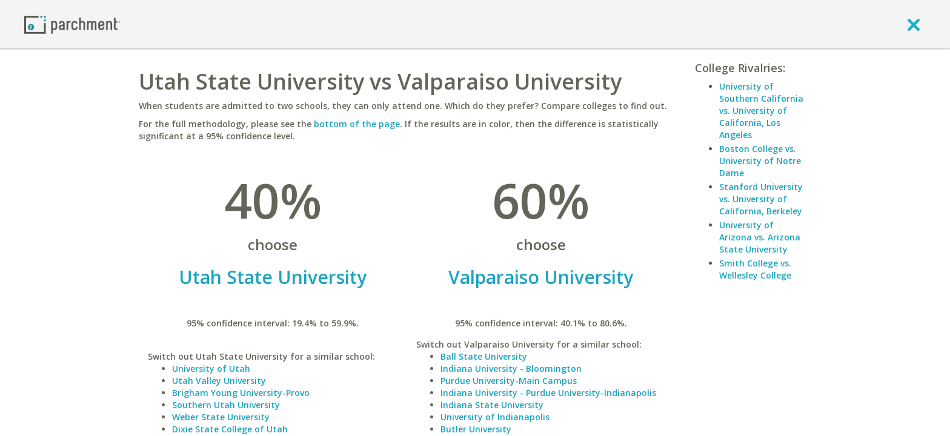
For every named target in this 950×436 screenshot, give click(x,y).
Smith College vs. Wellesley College (755, 269)
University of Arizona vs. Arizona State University (759, 237)
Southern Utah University (226, 405)
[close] (914, 24)
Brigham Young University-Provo (241, 392)
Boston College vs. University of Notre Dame (760, 161)
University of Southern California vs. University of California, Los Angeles (761, 110)
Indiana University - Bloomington (511, 368)
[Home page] (72, 24)
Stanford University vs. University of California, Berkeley (761, 199)
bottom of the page (357, 124)
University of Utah (211, 368)
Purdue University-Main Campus (508, 380)
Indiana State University (491, 405)
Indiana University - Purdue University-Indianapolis (548, 392)
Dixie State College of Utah (230, 429)
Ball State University (483, 356)
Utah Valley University (219, 380)
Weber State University (221, 417)
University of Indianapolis (495, 417)
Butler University (475, 429)
